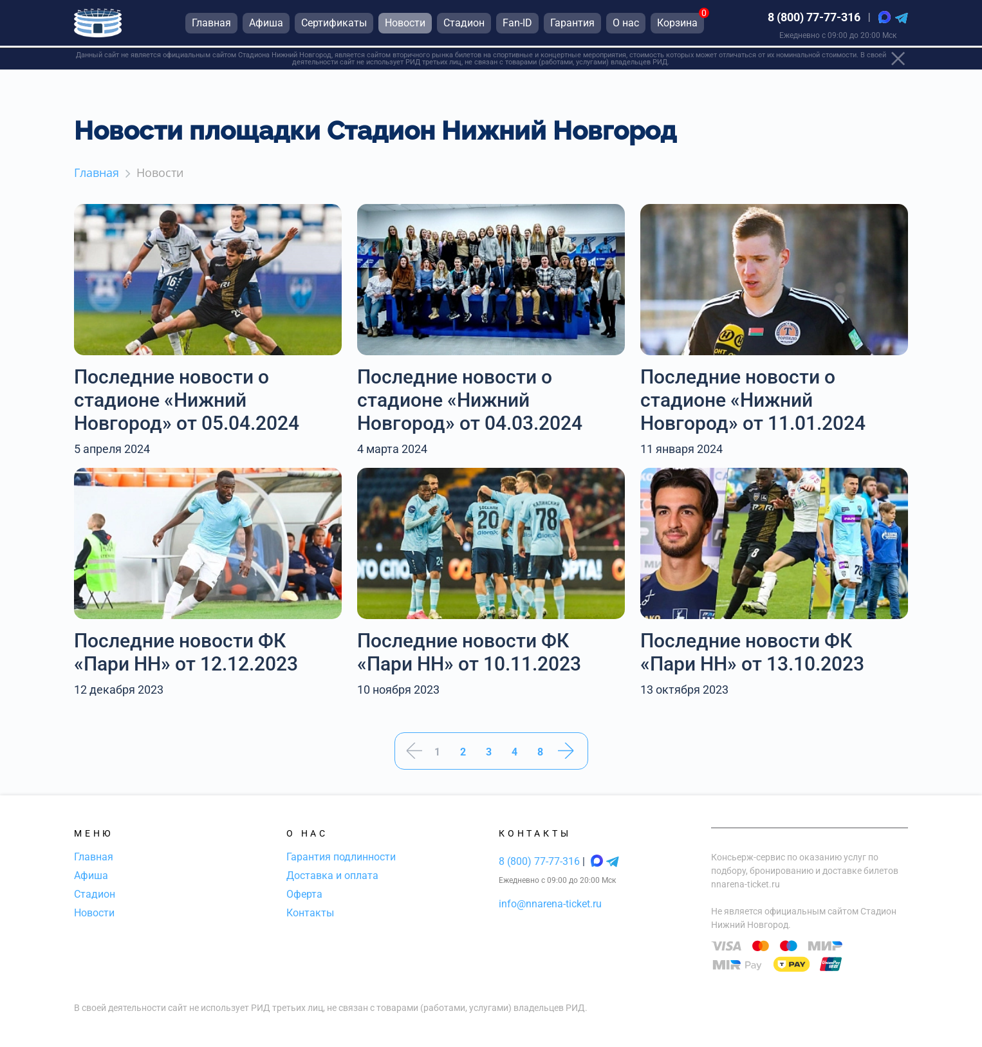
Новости (94, 913)
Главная (93, 857)
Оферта (304, 894)
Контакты (310, 913)
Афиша (91, 875)
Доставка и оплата (332, 875)
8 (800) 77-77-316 (814, 19)
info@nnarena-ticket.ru (550, 904)
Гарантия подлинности (341, 857)
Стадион (94, 894)
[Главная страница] (98, 24)
